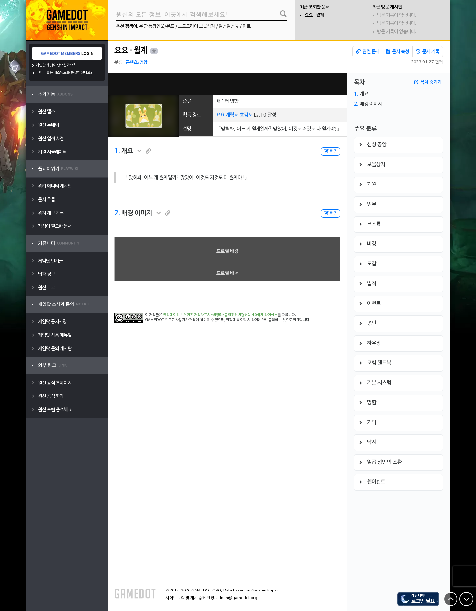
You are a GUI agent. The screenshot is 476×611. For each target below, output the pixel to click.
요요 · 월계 (314, 15)
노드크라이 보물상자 (196, 26)
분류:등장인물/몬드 (156, 26)
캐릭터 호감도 (239, 115)
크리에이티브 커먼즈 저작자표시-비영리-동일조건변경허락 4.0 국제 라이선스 (220, 315)
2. (117, 213)
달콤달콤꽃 (229, 26)
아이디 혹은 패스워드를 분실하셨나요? (64, 73)
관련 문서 (367, 51)
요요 (220, 115)
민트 (247, 26)
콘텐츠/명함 (136, 62)
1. (117, 151)
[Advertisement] (227, 84)
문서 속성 (397, 51)
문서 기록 (427, 51)
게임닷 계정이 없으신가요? (56, 65)
